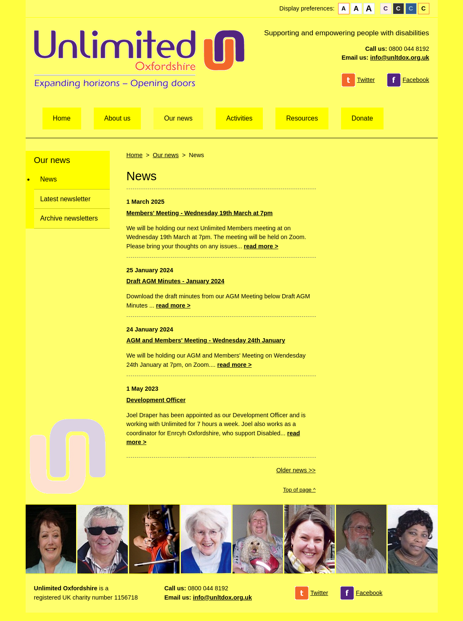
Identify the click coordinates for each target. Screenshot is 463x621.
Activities (239, 118)
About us (117, 118)
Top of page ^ (299, 490)
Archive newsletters (69, 218)
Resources (302, 118)
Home (62, 118)
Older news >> (296, 470)
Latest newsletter (65, 199)
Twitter (366, 79)
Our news (178, 118)
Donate (362, 118)
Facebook (415, 79)
